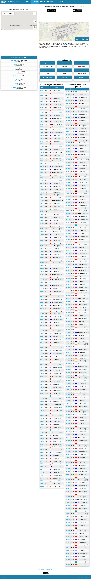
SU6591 (68, 222)
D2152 (68, 437)
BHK (59, 404)
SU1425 (42, 325)
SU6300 (42, 444)
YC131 (42, 472)
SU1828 (68, 562)
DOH (58, 381)
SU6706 (42, 166)
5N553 (68, 474)
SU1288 (68, 233)
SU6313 (68, 508)
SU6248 (42, 110)
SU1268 (68, 355)
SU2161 (42, 104)
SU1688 (68, 460)
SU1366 (68, 321)
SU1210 (68, 380)
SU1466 (68, 205)
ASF (60, 384)
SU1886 (68, 426)
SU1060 (68, 522)
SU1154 (68, 264)
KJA (60, 299)
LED (61, 112)
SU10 (68, 457)
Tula (16, 79)
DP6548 (42, 347)
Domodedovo (15, 68)
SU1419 (42, 172)
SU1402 (68, 545)
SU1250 (68, 219)
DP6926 (42, 447)
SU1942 (68, 114)
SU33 (42, 180)
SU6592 (42, 322)
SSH (61, 200)
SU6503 (68, 366)
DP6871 (68, 491)
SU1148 (68, 372)
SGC (59, 240)
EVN (59, 169)
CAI (84, 463)
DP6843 (68, 496)
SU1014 (68, 349)
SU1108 (68, 378)
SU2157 (42, 121)
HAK (59, 313)
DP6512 (42, 214)
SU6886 (42, 115)
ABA (59, 461)
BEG (59, 192)
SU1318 (68, 242)
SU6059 (68, 539)
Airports (48, 569)
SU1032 (68, 304)
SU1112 (68, 446)
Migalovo (15, 71)
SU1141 (42, 469)
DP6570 (42, 263)
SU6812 (42, 481)
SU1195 (42, 93)
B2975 (42, 379)
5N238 (42, 398)
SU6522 (42, 435)
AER (59, 90)
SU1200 (68, 383)
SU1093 (42, 268)
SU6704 (42, 127)
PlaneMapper (41, 569)
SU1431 (42, 427)
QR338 (68, 519)
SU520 (68, 278)
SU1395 (42, 271)
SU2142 (68, 315)
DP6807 (68, 261)
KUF (85, 250)
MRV (87, 267)
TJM (59, 243)
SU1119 (42, 206)
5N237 (68, 131)
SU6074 (42, 141)
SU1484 (68, 111)
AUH (60, 387)
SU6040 (42, 464)
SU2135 (42, 203)
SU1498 (68, 395)
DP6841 (68, 346)
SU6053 (68, 556)
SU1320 (68, 414)
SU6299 (68, 236)
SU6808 (42, 376)
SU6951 (68, 137)
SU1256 (68, 239)
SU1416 (68, 440)
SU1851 (42, 209)
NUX (61, 410)
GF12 (42, 328)
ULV (60, 424)
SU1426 (68, 182)
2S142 (68, 547)
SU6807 (68, 106)
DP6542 (42, 274)
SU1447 (42, 163)
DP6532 (42, 237)
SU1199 (42, 359)
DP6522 (42, 223)
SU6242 (42, 149)
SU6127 (68, 352)
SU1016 (68, 406)
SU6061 (68, 250)
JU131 (68, 516)
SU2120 (68, 324)
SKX (59, 481)
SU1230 (68, 423)
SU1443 (42, 458)
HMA (61, 319)
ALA (60, 396)
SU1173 (42, 384)
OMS (59, 223)
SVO (64, 44)
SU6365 (68, 94)
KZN (59, 93)
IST (59, 98)
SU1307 (42, 438)
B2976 (68, 465)
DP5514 (42, 277)
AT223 (68, 193)
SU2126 (68, 505)
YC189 (42, 410)
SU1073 (42, 220)
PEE (59, 141)
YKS (85, 100)
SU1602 (68, 431)
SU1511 (42, 240)
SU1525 (42, 452)
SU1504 (68, 386)
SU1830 (68, 412)
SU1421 (42, 336)
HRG (60, 189)
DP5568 (42, 288)
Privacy (86, 577)
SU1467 (42, 350)
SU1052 (68, 329)
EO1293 (68, 392)
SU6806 (42, 345)
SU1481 (42, 299)
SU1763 (42, 248)
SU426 (68, 298)
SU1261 (42, 282)
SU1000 (68, 259)
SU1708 (68, 179)
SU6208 (42, 226)
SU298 (68, 103)
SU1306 (68, 168)
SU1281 (42, 183)
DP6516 (42, 246)
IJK (59, 115)
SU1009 (42, 257)
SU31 (42, 112)
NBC (60, 110)
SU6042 (42, 178)
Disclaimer (81, 577)
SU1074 (68, 208)
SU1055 (42, 390)
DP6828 (42, 132)
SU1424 (68, 109)
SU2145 (42, 175)
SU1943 (42, 430)
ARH (60, 311)
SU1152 (68, 284)
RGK (61, 452)
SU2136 (68, 397)
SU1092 (68, 134)
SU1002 (68, 477)
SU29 (42, 432)
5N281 (68, 550)
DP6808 (42, 413)
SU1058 (68, 533)
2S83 (42, 98)
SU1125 (42, 138)
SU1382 (68, 159)
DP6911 (68, 267)
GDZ (86, 264)
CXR (85, 103)
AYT (59, 104)
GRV (59, 135)
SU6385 (68, 454)
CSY (60, 401)
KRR (85, 239)
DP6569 (68, 151)
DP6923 (68, 247)
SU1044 (68, 429)
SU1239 (42, 95)
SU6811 (68, 312)
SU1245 (42, 231)
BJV (85, 324)
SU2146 (68, 564)
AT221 (68, 318)
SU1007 (42, 158)
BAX (59, 237)
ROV (85, 403)
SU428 (68, 213)
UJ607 (68, 341)
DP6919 (68, 301)
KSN (59, 435)
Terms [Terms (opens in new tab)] (35, 29)
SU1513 (42, 393)
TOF (59, 370)
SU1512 (68, 188)
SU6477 (68, 559)
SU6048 (42, 161)
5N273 (68, 403)
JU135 (68, 97)
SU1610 (68, 530)
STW (85, 301)
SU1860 (68, 358)
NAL (85, 542)
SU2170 (68, 162)
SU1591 (42, 135)
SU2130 (68, 525)
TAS (60, 217)
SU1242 (68, 253)
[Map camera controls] (34, 21)
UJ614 (42, 280)
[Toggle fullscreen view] (34, 13)
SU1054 (68, 196)
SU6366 (42, 243)
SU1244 (68, 140)
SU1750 (68, 100)
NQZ (86, 92)
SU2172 (68, 295)
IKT (59, 163)
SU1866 (68, 448)
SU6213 (68, 479)
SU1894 (68, 171)
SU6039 (68, 273)
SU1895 (42, 486)
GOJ (61, 124)
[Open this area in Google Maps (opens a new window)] (3, 29)
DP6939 (68, 361)
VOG (60, 107)
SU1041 (42, 90)
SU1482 (68, 157)
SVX (61, 118)
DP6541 (68, 123)
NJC (61, 285)
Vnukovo (15, 64)
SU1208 (68, 494)
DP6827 (68, 553)
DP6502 (42, 234)
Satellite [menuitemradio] (10, 13)
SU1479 (42, 461)
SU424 (68, 191)
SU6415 (68, 400)
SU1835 (42, 316)
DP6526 (42, 333)
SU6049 (68, 363)
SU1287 (42, 107)
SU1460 (68, 485)
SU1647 (42, 285)
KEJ (60, 364)
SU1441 (42, 254)
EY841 (42, 387)
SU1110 (68, 227)
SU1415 (42, 118)
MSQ (59, 144)
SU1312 (68, 499)
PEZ (85, 434)
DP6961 (68, 270)
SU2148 (68, 199)
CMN (60, 152)
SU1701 (42, 441)
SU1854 (68, 511)
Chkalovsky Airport (15, 60)
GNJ (84, 562)
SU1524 (68, 117)
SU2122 (68, 536)
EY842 (67, 528)
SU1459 (42, 339)
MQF (87, 154)
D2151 (42, 353)
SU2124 (68, 417)
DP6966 (42, 483)
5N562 (42, 362)
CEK (60, 263)
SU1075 (42, 421)
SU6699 (68, 165)
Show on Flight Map (82, 39)
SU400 (68, 463)
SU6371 (68, 488)
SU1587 (42, 401)
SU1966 (68, 176)
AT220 (42, 260)
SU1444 (68, 310)
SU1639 (42, 356)
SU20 (68, 502)
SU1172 (68, 202)
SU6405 (68, 244)
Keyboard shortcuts (17, 29)
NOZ (61, 339)
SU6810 (42, 302)
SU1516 (68, 256)
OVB (60, 333)
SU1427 (42, 308)
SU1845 (42, 144)
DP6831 (68, 327)
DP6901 (68, 542)
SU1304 (68, 332)
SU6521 (68, 225)
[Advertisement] (64, 16)
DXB (84, 278)
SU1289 (42, 424)
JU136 (42, 192)
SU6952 (42, 407)
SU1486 (68, 471)
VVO (60, 294)
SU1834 (68, 126)
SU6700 (42, 415)
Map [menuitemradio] (4, 13)
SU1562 (68, 185)
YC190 (68, 513)
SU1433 (42, 296)
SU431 (42, 200)
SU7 (42, 475)
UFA (58, 95)
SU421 (42, 189)
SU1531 (42, 370)
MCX (60, 390)
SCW (60, 478)
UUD (59, 362)
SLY (60, 472)
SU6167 (68, 409)
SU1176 (68, 338)
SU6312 (42, 129)
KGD (60, 129)
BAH (59, 328)
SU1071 (42, 155)
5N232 (42, 330)
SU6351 (68, 293)
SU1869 (42, 197)
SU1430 (68, 145)
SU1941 (42, 396)
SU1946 (68, 451)
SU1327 (42, 101)
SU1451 (42, 364)
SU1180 (68, 307)
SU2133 (42, 342)
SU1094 (68, 420)
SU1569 (42, 291)
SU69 (42, 146)
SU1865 (42, 169)
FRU (85, 426)
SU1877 (42, 404)
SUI (85, 392)
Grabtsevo (15, 75)
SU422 (68, 375)
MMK (60, 101)
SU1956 (68, 92)
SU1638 (68, 148)
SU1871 (42, 217)
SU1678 (68, 335)
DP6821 (68, 344)
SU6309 (68, 369)
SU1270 (68, 230)
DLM (85, 174)
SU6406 (42, 478)
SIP (86, 474)
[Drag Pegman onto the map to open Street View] (34, 27)
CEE (60, 353)
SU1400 (68, 287)
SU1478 (68, 120)
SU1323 (42, 186)
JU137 (68, 216)
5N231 (68, 210)
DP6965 (68, 276)
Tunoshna (15, 83)
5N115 (42, 367)
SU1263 (42, 265)
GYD (58, 209)
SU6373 (68, 434)
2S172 (68, 174)
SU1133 (42, 195)
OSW (84, 522)
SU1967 (42, 373)
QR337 (42, 381)
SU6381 (68, 281)
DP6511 (68, 128)
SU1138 (68, 468)
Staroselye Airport (15, 87)
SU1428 (68, 154)
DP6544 (42, 229)
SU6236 (42, 124)
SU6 (68, 290)
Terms (75, 577)
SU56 (68, 389)
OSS (58, 486)
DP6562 (42, 251)
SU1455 (42, 455)
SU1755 (42, 294)
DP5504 (42, 212)
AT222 (42, 152)
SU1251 (42, 305)
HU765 (42, 313)
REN (60, 231)
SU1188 (68, 482)
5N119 (68, 443)
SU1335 (42, 311)
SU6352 (42, 466)
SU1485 (42, 449)
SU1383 (42, 319)
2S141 (42, 418)
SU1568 (68, 143)
